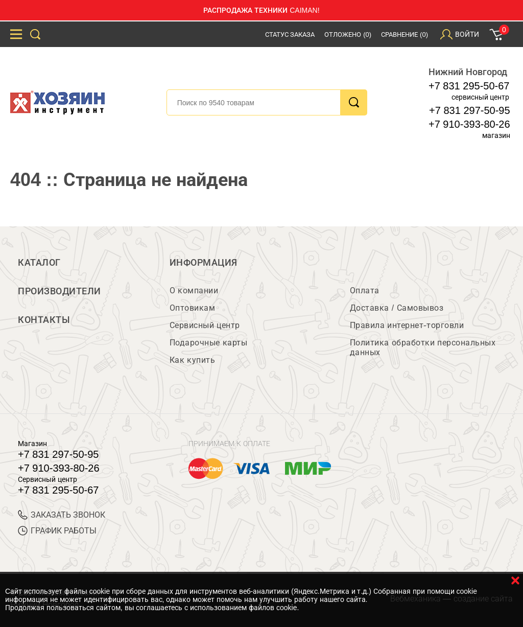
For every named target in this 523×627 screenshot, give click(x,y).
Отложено (347, 34)
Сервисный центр (205, 325)
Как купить (192, 360)
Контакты (44, 320)
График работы (57, 531)
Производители (59, 291)
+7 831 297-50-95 (469, 110)
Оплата (364, 290)
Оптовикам (193, 308)
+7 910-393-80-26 (469, 124)
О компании (194, 290)
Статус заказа (290, 34)
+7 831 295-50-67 (469, 85)
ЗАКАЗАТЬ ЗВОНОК (61, 515)
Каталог (39, 263)
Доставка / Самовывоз (396, 308)
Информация (203, 263)
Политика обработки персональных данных (422, 347)
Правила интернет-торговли (407, 325)
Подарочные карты (208, 342)
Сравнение (404, 34)
